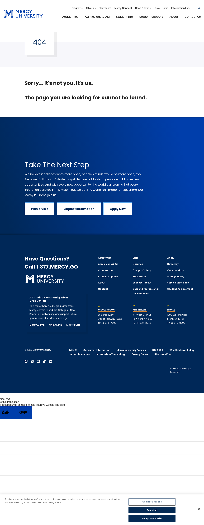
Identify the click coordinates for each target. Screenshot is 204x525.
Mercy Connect (123, 8)
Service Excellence (178, 282)
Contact (103, 289)
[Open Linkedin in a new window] (50, 361)
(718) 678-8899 (176, 322)
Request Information (78, 209)
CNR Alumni (55, 324)
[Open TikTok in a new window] (44, 361)
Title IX (73, 350)
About (173, 17)
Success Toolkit (142, 282)
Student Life (124, 17)
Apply (170, 257)
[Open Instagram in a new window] (32, 361)
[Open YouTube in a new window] (38, 361)
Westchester (106, 309)
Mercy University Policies (131, 350)
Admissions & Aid (97, 17)
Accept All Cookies (152, 518)
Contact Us (193, 17)
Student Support (151, 17)
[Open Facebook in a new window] (26, 361)
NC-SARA (157, 350)
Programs (77, 8)
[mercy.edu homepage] (23, 14)
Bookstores (139, 276)
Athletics (91, 8)
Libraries (138, 264)
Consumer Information (96, 350)
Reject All (152, 510)
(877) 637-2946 (142, 322)
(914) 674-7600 (107, 322)
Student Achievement (180, 289)
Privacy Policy (140, 354)
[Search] (199, 8)
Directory (173, 264)
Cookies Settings (152, 501)
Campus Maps (175, 270)
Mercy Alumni (37, 324)
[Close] (198, 509)
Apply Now (118, 209)
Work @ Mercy (175, 276)
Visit (135, 257)
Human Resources (79, 354)
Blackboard (105, 8)
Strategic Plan (162, 354)
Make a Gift (73, 324)
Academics (70, 17)
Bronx (171, 309)
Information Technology (110, 354)
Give (157, 8)
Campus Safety (142, 270)
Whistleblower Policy (182, 350)
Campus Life (105, 270)
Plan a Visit (39, 209)
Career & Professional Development (146, 291)
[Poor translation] (23, 412)
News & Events (143, 8)
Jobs (165, 8)
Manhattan (140, 309)
